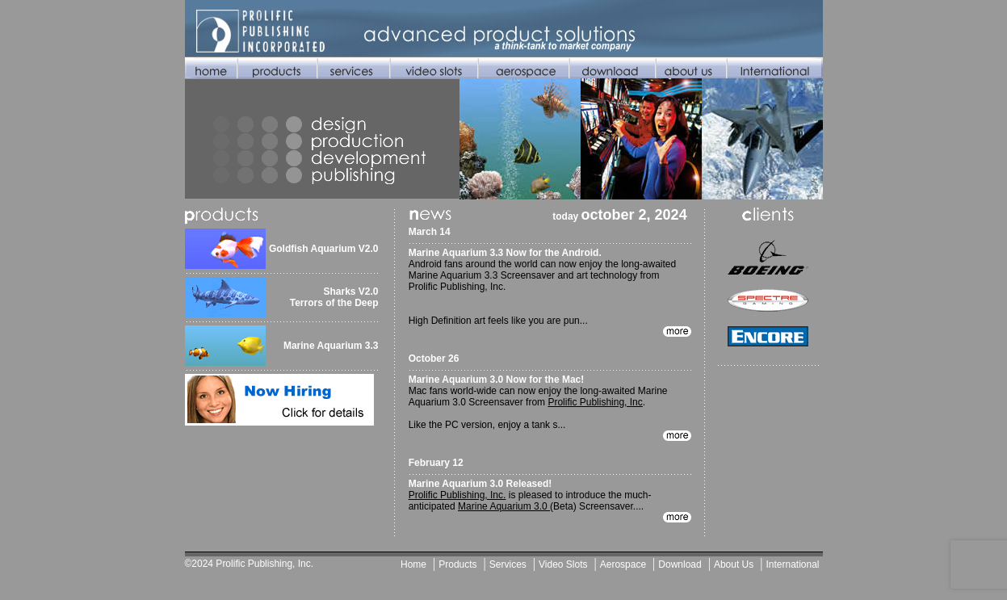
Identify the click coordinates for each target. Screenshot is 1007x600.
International (792, 564)
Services (508, 564)
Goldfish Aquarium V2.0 (324, 248)
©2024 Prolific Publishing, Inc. (249, 563)
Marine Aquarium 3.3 (331, 345)
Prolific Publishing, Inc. (457, 495)
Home (413, 564)
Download (679, 564)
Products (457, 564)
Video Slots (563, 564)
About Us (733, 564)
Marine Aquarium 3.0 (504, 506)
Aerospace (623, 564)
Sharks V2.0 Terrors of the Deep (334, 297)
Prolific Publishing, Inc (595, 402)
